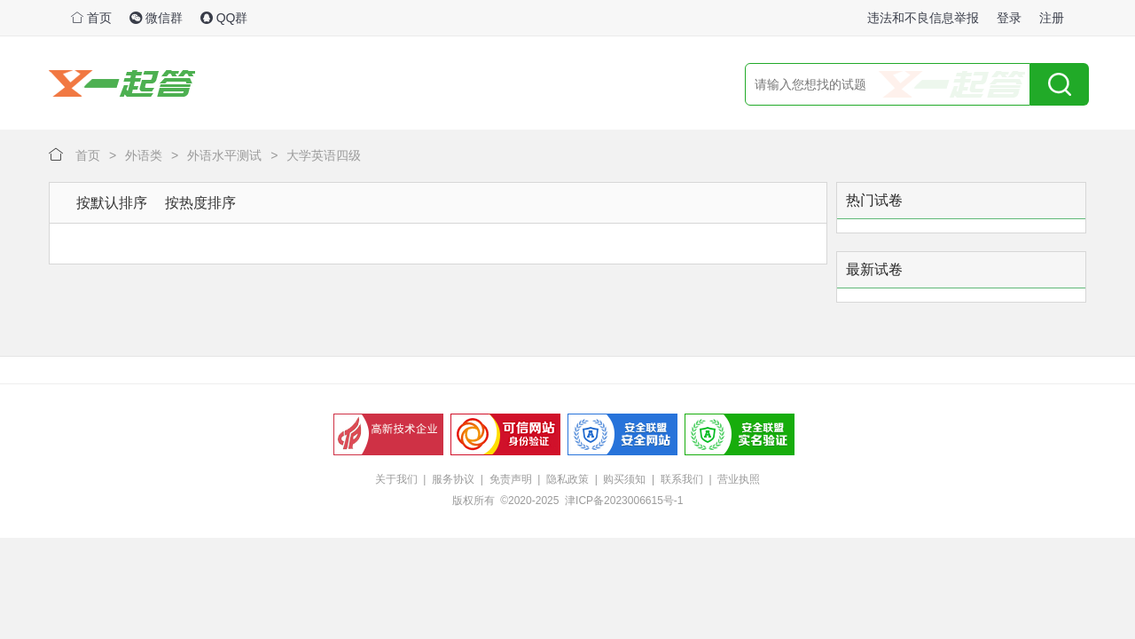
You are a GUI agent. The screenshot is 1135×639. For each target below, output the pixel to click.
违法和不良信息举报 (923, 18)
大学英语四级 (323, 155)
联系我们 (682, 479)
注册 (1051, 18)
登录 (1009, 18)
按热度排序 (200, 202)
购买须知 (624, 479)
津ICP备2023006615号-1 (624, 500)
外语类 (143, 155)
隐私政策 (567, 479)
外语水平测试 (224, 155)
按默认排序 (111, 202)
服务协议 (453, 479)
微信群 (156, 18)
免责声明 (510, 479)
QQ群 (224, 18)
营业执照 (738, 479)
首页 (91, 18)
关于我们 (396, 479)
